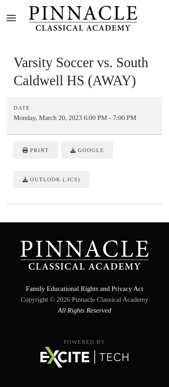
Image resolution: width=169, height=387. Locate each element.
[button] (11, 18)
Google (87, 150)
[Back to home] (84, 18)
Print (36, 150)
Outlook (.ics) (51, 179)
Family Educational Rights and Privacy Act (84, 288)
